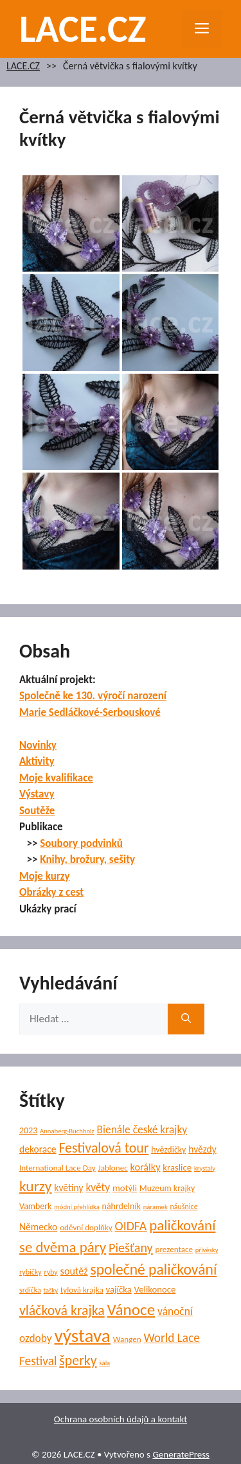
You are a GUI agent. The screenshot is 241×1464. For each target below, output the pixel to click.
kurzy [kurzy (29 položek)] (35, 1186)
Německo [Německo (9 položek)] (38, 1227)
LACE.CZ (83, 28)
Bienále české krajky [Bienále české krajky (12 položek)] (142, 1129)
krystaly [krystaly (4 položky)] (204, 1168)
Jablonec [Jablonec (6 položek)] (113, 1168)
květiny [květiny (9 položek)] (68, 1187)
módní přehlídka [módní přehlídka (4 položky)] (77, 1207)
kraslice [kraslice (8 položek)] (177, 1167)
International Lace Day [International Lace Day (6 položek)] (57, 1168)
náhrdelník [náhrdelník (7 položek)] (121, 1206)
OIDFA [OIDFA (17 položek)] (131, 1225)
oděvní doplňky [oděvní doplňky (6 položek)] (86, 1228)
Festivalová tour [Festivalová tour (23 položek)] (103, 1147)
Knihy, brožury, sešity (87, 859)
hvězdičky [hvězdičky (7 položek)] (168, 1149)
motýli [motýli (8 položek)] (124, 1188)
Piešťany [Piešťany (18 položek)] (131, 1247)
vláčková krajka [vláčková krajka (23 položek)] (62, 1310)
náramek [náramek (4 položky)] (155, 1207)
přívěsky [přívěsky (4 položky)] (207, 1250)
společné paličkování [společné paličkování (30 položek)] (153, 1269)
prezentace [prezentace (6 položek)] (174, 1249)
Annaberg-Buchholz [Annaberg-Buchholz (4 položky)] (67, 1131)
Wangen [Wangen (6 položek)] (127, 1339)
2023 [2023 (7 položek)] (28, 1130)
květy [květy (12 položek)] (97, 1187)
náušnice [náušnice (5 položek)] (184, 1206)
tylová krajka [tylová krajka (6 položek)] (81, 1290)
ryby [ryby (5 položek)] (50, 1272)
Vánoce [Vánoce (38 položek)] (131, 1310)
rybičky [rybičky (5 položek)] (30, 1272)
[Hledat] (186, 1019)
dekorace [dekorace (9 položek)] (38, 1149)
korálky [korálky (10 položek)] (145, 1167)
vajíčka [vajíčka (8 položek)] (119, 1289)
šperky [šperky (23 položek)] (77, 1360)
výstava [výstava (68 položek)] (82, 1335)
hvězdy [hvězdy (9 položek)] (202, 1149)
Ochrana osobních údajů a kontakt (120, 1419)
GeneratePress (181, 1454)
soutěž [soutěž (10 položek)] (74, 1271)
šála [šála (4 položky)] (104, 1363)
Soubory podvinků (81, 843)
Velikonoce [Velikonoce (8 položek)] (155, 1289)
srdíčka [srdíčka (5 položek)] (30, 1289)
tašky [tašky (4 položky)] (51, 1290)
